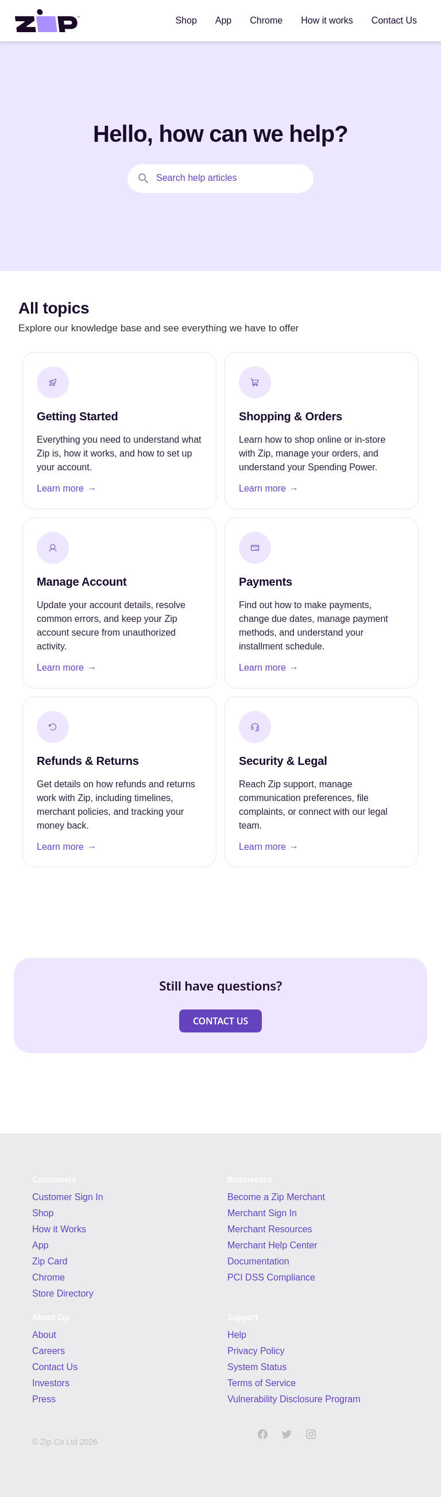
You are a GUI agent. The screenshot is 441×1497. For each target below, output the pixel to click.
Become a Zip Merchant (276, 1197)
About (44, 1335)
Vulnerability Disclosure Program (294, 1399)
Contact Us (55, 1367)
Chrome (48, 1277)
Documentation (258, 1261)
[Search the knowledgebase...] (220, 178)
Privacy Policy (256, 1351)
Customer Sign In (67, 1197)
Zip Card (49, 1261)
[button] (220, 1020)
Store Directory (63, 1293)
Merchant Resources (269, 1229)
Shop (42, 1213)
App (40, 1245)
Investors (50, 1383)
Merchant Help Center (272, 1245)
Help (236, 1335)
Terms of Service (261, 1383)
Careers (48, 1351)
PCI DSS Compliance (271, 1277)
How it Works (59, 1229)
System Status (257, 1367)
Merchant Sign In (262, 1213)
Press (44, 1399)
